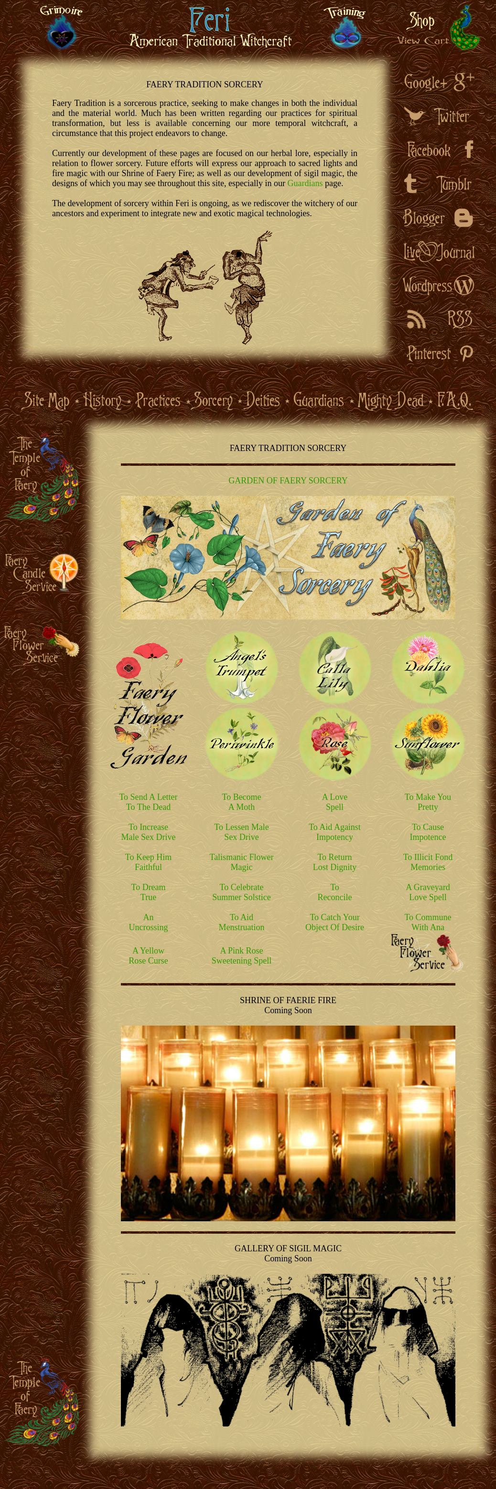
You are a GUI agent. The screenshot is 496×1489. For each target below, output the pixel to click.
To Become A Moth (241, 802)
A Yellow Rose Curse (148, 955)
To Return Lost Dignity (335, 862)
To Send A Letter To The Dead (148, 802)
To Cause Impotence (428, 832)
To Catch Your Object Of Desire (334, 922)
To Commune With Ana (427, 922)
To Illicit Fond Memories (428, 862)
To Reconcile (335, 892)
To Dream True (148, 892)
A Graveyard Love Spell (428, 892)
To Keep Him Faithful (148, 862)
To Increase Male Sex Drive (148, 832)
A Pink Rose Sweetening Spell (241, 955)
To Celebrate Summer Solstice (241, 892)
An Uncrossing (148, 922)
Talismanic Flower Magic (241, 862)
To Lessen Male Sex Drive (241, 832)
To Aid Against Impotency (335, 832)
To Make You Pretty (428, 802)
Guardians (305, 183)
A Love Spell (335, 802)
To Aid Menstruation (242, 922)
